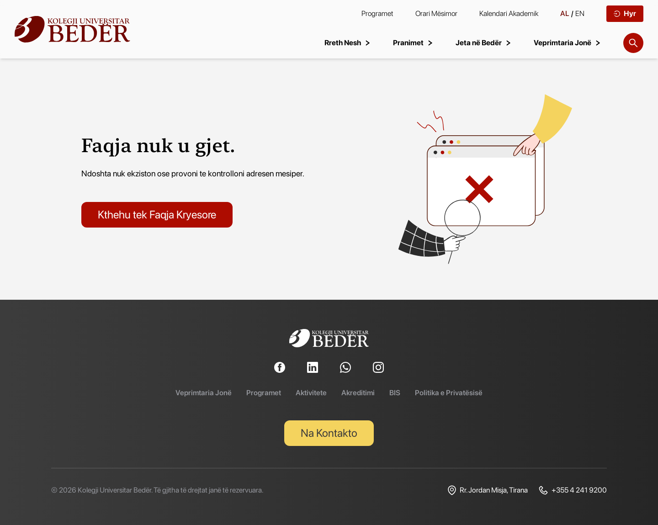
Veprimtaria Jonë (203, 392)
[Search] (633, 43)
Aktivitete (311, 392)
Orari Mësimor (436, 13)
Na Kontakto (329, 433)
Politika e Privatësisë (449, 392)
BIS (394, 392)
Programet (377, 13)
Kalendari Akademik (508, 13)
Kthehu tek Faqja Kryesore (157, 214)
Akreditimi (358, 392)
